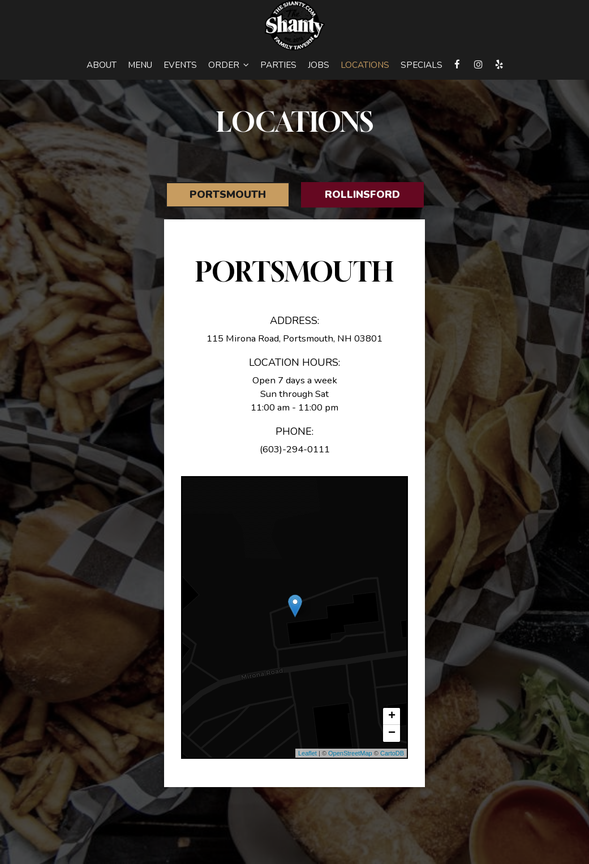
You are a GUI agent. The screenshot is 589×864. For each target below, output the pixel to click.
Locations (365, 65)
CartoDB (392, 753)
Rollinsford (362, 194)
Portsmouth (228, 194)
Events (180, 65)
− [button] (391, 733)
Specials (421, 65)
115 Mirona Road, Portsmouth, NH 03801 (294, 338)
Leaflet (307, 753)
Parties (278, 65)
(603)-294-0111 (295, 449)
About (102, 65)
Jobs (318, 65)
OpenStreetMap (350, 753)
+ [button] (391, 716)
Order (228, 65)
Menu (140, 65)
